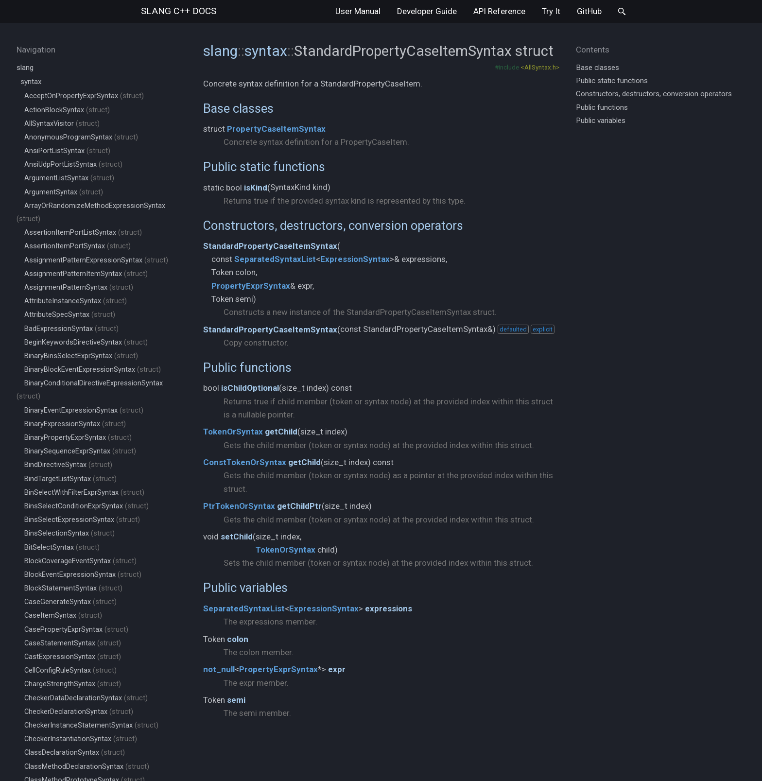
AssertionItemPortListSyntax (83, 232)
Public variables (245, 587)
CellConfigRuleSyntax (70, 670)
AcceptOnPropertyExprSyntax (84, 96)
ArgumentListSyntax (69, 178)
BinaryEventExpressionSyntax (83, 410)
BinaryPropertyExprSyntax (78, 438)
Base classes (238, 108)
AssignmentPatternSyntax (78, 287)
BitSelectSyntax (62, 547)
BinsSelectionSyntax (69, 533)
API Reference (499, 11)
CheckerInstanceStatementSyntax (91, 725)
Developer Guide (427, 11)
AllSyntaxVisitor (62, 124)
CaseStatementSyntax (72, 643)
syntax (31, 81)
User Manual (358, 11)
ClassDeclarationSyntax (74, 752)
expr (337, 669)
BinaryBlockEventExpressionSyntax (92, 369)
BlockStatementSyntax (73, 588)
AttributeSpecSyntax (69, 315)
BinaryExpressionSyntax (75, 424)
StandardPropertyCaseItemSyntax (270, 246)
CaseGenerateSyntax (70, 602)
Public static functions (264, 166)
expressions (388, 608)
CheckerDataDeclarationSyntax (86, 698)
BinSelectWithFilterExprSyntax (84, 492)
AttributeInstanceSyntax (75, 301)
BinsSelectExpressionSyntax (82, 520)
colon (237, 639)
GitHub (589, 11)
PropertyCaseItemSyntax (276, 129)
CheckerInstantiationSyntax (80, 739)
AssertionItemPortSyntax (77, 246)
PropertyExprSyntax (250, 286)
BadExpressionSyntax (71, 329)
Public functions (247, 367)
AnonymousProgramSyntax (81, 137)
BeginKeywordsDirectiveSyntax (86, 342)
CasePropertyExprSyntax (76, 629)
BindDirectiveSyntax (68, 465)
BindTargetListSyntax (70, 479)
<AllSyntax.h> (539, 67)
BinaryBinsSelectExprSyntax (81, 356)
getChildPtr (299, 506)
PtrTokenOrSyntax (239, 506)
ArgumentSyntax (63, 192)
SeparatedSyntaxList (275, 259)
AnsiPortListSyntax (67, 151)
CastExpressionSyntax (72, 657)
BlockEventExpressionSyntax (82, 575)
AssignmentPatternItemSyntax (86, 274)
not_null (219, 669)
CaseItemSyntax (63, 615)
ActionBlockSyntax (67, 110)
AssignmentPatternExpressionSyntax (96, 260)
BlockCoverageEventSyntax (80, 561)
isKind (255, 187)
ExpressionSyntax (355, 259)
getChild (281, 431)
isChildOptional (250, 388)
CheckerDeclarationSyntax (78, 712)
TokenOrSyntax (233, 431)
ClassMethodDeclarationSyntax (86, 767)
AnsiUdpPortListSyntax (73, 164)
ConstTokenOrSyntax (244, 462)
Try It (551, 11)
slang (178, 11)
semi (236, 700)
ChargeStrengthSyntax (72, 684)
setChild (237, 536)
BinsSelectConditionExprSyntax (86, 506)
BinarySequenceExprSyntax (80, 451)
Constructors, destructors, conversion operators (333, 225)
